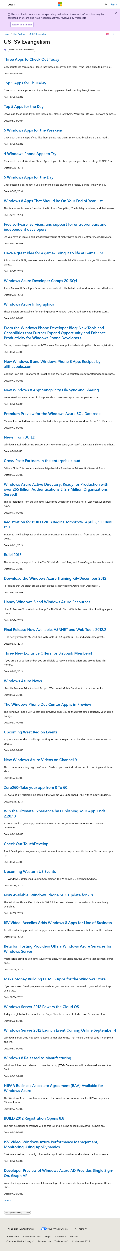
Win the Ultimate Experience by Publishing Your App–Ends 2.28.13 (54, 813)
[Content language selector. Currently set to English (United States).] (21, 1228)
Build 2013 (13, 554)
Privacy (73, 1236)
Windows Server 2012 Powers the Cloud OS (41, 1006)
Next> (7, 1200)
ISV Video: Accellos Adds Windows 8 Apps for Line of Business (58, 922)
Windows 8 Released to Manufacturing (37, 1057)
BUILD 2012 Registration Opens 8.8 (34, 1118)
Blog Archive (19, 33)
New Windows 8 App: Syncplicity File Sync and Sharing (51, 389)
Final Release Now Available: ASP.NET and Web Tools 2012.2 (55, 629)
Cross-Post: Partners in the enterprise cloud (42, 460)
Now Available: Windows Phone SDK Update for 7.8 (48, 894)
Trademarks (60, 1241)
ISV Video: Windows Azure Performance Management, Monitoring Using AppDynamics (51, 1144)
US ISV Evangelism (38, 33)
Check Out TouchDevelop (26, 843)
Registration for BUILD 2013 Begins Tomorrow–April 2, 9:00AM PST (58, 524)
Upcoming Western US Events (30, 871)
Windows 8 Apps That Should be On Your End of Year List (53, 200)
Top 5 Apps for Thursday (25, 82)
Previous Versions (32, 1236)
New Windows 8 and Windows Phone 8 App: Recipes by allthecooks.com (52, 364)
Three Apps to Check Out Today (31, 59)
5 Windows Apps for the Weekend (33, 129)
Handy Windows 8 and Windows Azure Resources (47, 601)
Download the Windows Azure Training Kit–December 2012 (55, 578)
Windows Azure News (23, 680)
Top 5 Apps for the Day (24, 106)
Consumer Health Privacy (19, 1241)
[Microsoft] (60, 4)
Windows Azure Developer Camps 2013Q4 (40, 280)
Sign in (114, 4)
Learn (6, 33)
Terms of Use (44, 1241)
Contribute (60, 1236)
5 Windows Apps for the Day (29, 176)
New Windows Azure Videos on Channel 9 (40, 759)
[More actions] (113, 34)
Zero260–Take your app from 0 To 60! (36, 787)
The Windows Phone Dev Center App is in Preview (47, 704)
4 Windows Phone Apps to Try (30, 153)
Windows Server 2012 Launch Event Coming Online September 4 (60, 1030)
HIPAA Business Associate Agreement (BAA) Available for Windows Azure (53, 1088)
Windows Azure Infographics (29, 304)
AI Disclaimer (12, 1236)
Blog (46, 1236)
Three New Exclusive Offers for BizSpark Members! (48, 653)
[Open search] (106, 4)
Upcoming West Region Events (30, 731)
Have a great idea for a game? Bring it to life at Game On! (53, 252)
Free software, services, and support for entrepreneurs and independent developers (55, 227)
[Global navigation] (3, 4)
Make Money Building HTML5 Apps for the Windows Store (55, 978)
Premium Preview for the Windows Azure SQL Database (52, 413)
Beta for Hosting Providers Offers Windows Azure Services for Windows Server (58, 948)
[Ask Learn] (107, 34)
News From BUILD (19, 436)
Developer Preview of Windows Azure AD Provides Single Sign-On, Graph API (59, 1173)
